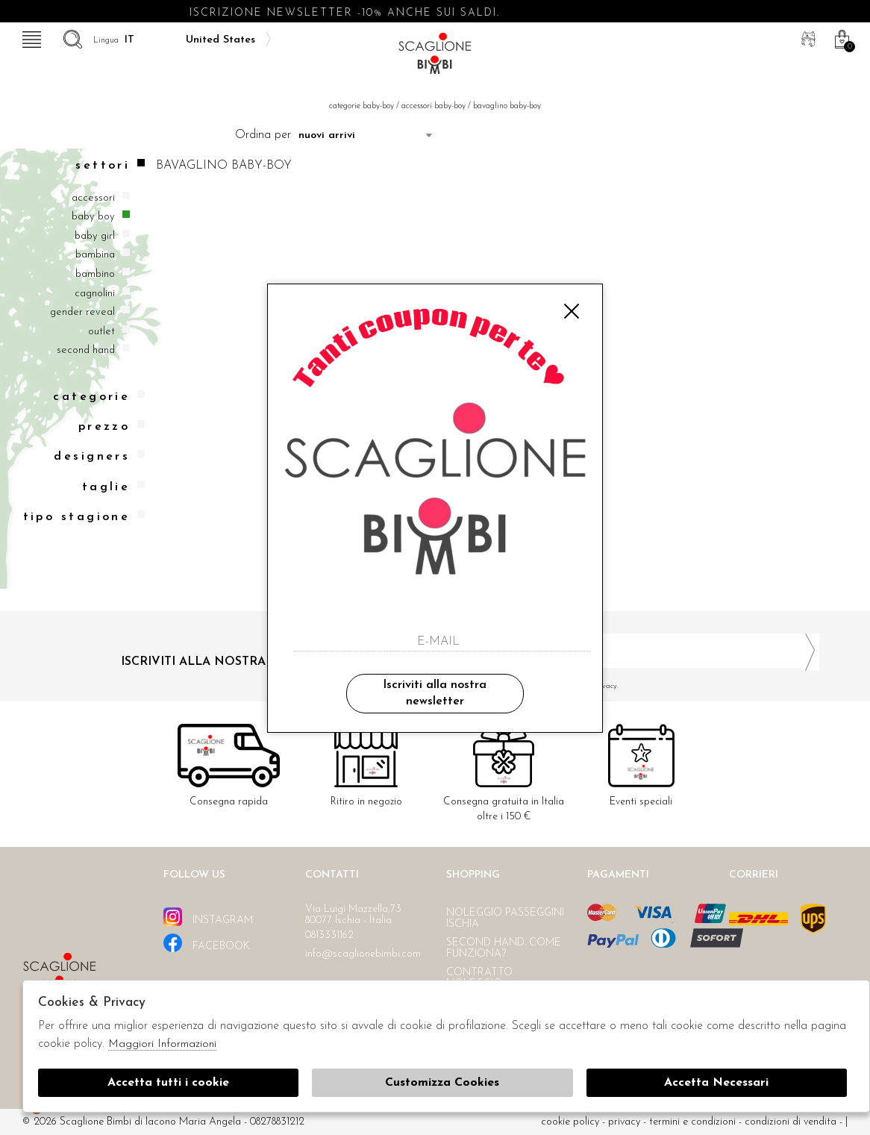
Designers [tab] (99, 456)
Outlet (101, 331)
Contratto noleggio (479, 978)
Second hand (86, 350)
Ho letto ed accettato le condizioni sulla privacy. (632, 686)
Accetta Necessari (716, 1083)
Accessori (93, 198)
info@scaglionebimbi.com (363, 954)
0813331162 (329, 935)
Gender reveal (82, 312)
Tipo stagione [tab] (84, 516)
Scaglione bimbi (435, 58)
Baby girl (95, 236)
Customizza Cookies (442, 1083)
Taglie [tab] (113, 487)
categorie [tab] (99, 396)
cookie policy (570, 1122)
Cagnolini (95, 293)
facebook (206, 943)
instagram (208, 916)
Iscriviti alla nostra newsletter (434, 693)
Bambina (95, 254)
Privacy (624, 1122)
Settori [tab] (110, 165)
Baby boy (93, 216)
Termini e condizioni (692, 1122)
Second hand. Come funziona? (503, 948)
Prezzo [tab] (111, 426)
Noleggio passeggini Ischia (505, 918)
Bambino (95, 274)
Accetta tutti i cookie (168, 1083)
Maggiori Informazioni (162, 1044)
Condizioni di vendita (790, 1122)
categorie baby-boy (361, 106)
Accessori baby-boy (433, 106)
